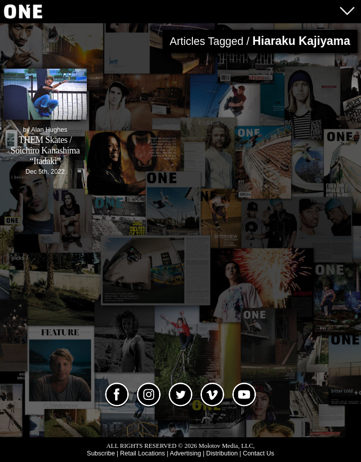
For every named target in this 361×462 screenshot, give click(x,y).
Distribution (222, 453)
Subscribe (101, 453)
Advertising (185, 453)
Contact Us (258, 453)
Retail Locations (142, 453)
